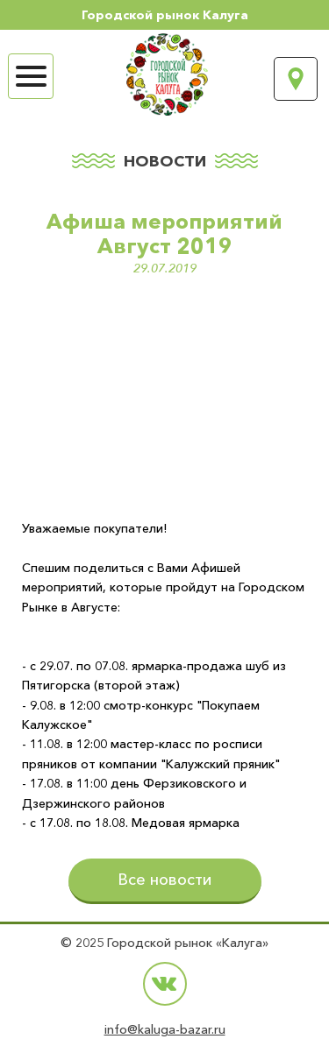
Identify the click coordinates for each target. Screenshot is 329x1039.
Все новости (164, 879)
